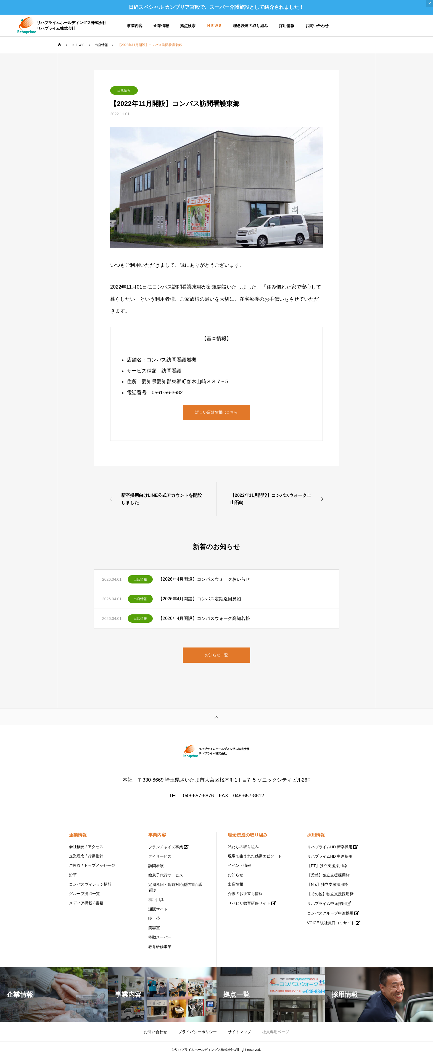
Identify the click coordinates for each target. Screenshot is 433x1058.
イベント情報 (239, 865)
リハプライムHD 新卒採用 (329, 847)
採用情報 (286, 25)
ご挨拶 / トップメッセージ (92, 865)
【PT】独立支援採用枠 (327, 866)
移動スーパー (159, 937)
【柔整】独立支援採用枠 (328, 875)
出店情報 (124, 90)
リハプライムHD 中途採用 (329, 856)
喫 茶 (154, 918)
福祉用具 (156, 899)
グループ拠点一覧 (84, 893)
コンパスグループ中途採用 (330, 913)
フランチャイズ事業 (165, 847)
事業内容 (134, 25)
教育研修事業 (159, 946)
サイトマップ (239, 1032)
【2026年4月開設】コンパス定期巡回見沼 (199, 598)
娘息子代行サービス (165, 875)
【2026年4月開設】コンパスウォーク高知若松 (204, 618)
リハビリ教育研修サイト (249, 903)
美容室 (154, 928)
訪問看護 (156, 866)
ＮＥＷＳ (214, 25)
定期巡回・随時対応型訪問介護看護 (175, 887)
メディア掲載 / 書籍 (86, 903)
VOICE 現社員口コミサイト (331, 923)
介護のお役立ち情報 (245, 893)
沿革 (73, 875)
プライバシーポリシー (197, 1032)
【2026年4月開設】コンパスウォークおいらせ (204, 579)
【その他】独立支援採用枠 (330, 894)
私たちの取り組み (243, 846)
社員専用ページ (275, 1032)
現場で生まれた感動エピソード (255, 856)
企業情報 (161, 25)
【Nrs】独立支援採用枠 (327, 884)
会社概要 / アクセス (86, 846)
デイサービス (159, 856)
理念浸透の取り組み (250, 25)
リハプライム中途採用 (326, 903)
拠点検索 (188, 25)
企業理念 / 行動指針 (86, 856)
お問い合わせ (317, 25)
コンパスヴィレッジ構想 (90, 884)
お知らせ (235, 875)
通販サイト (158, 909)
